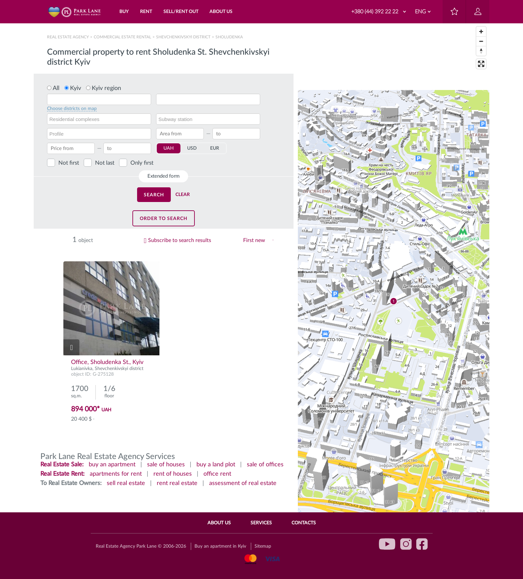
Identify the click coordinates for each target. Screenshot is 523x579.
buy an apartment (112, 465)
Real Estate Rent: (62, 474)
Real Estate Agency (68, 37)
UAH (168, 148)
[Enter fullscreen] (481, 64)
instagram (406, 544)
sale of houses (166, 465)
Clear (182, 194)
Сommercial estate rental (122, 37)
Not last (104, 163)
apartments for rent (116, 474)
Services (261, 523)
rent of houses (172, 474)
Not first (68, 163)
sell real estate (126, 483)
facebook (422, 544)
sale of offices (265, 465)
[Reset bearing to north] (481, 51)
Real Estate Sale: (62, 465)
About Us (219, 523)
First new (254, 240)
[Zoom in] (481, 31)
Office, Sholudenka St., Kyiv (107, 362)
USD (192, 148)
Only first (141, 163)
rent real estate (177, 483)
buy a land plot (215, 465)
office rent (217, 474)
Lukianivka (81, 368)
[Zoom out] (481, 41)
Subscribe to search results (179, 240)
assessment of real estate (243, 483)
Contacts (304, 523)
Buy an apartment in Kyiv (220, 546)
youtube (387, 544)
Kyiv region (106, 88)
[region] (393, 301)
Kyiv (75, 88)
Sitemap (262, 546)
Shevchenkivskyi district (183, 37)
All (56, 88)
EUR (214, 148)
